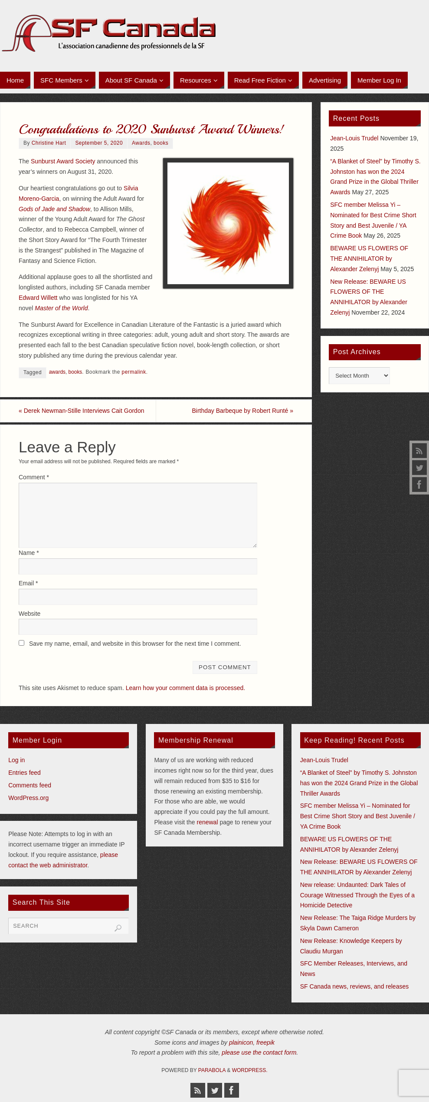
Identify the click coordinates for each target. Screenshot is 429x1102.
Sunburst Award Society (63, 161)
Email (28, 583)
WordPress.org (28, 797)
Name (29, 552)
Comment (34, 477)
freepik (265, 1042)
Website (29, 613)
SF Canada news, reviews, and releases (354, 986)
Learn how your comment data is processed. (185, 687)
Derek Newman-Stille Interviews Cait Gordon (81, 410)
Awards (141, 143)
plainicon (241, 1042)
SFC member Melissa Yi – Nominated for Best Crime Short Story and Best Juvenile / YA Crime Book (357, 816)
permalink (134, 372)
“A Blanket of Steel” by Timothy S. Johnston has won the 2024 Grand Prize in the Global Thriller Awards (359, 783)
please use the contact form (259, 1052)
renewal (207, 822)
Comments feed (29, 785)
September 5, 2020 (99, 143)
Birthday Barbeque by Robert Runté (243, 410)
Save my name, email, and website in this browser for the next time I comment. (135, 643)
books (161, 143)
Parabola (212, 1070)
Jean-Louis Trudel (354, 138)
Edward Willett (38, 297)
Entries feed (24, 772)
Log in (16, 760)
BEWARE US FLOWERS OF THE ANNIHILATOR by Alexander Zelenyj (369, 258)
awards (57, 372)
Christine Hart (49, 143)
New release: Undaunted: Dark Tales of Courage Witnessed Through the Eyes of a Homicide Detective (357, 895)
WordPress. (250, 1070)
